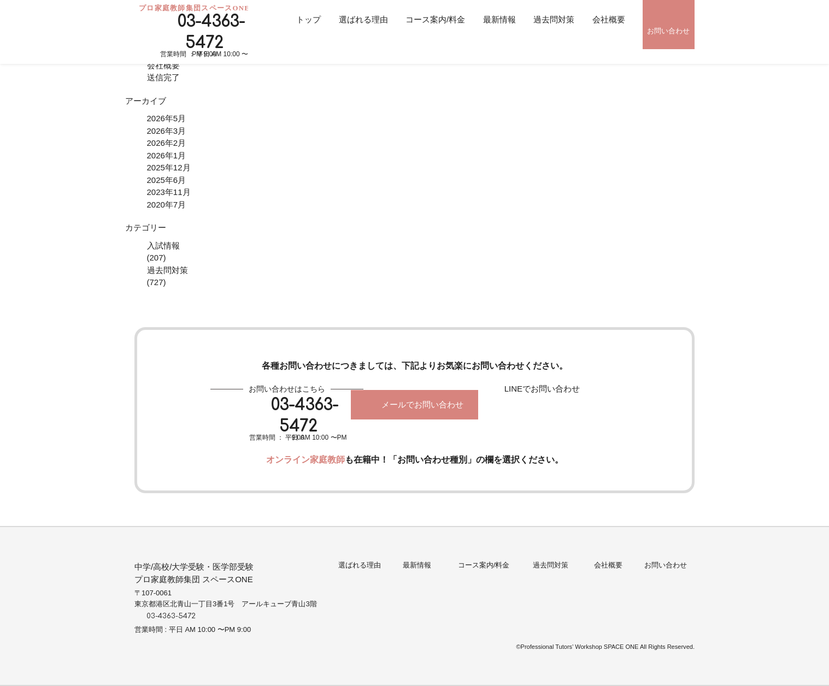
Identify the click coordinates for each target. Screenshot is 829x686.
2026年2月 (166, 142)
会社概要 (608, 19)
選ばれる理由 (363, 19)
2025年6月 (166, 180)
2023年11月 (169, 192)
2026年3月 (166, 130)
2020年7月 (166, 204)
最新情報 (499, 19)
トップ (308, 19)
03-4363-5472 (211, 32)
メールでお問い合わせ (422, 404)
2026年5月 (166, 118)
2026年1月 (166, 155)
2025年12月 (169, 167)
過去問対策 (553, 19)
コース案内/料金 (435, 19)
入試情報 (163, 245)
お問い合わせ (668, 31)
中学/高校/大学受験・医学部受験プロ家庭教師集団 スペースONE (194, 573)
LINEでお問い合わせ (542, 388)
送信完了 (163, 77)
